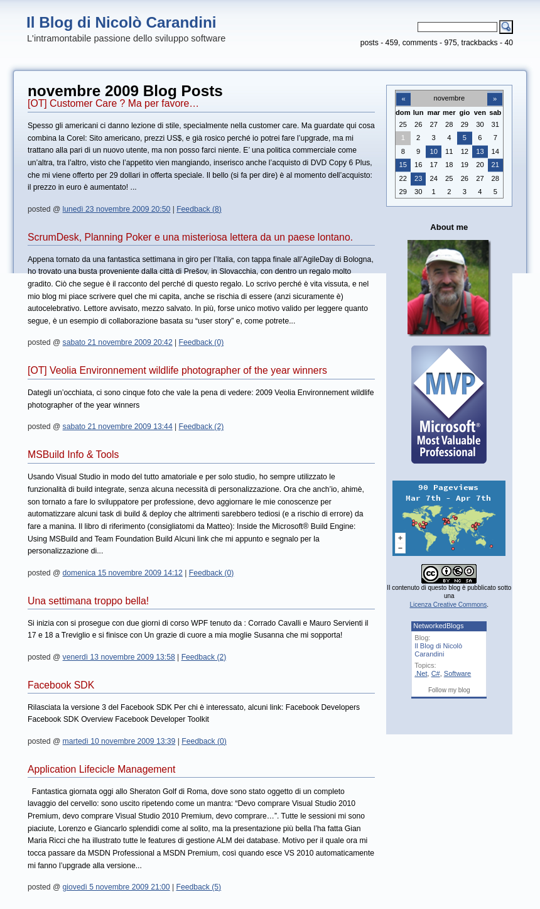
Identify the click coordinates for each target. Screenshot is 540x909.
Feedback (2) (201, 426)
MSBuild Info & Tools (73, 454)
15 (403, 164)
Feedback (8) (199, 209)
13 (479, 151)
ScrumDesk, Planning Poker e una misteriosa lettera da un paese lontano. (190, 237)
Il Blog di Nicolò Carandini (121, 22)
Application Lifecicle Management (101, 769)
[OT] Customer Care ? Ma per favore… (113, 103)
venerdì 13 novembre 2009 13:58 (119, 657)
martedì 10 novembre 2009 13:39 (119, 741)
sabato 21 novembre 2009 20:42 (118, 342)
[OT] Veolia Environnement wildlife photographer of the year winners (177, 370)
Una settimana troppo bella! (88, 601)
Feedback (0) (201, 342)
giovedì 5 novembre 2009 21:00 (116, 887)
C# (435, 673)
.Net (420, 673)
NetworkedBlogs (438, 625)
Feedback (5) (199, 887)
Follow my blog (449, 690)
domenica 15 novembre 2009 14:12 (123, 573)
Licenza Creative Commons (448, 604)
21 (495, 164)
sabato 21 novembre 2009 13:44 (118, 426)
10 (434, 151)
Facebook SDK (61, 685)
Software (457, 673)
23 (418, 178)
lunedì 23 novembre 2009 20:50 (117, 209)
